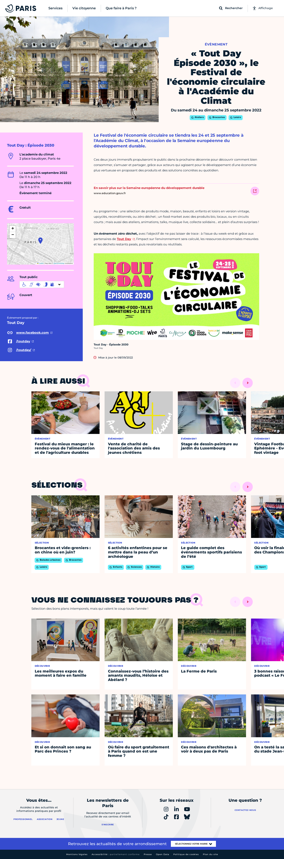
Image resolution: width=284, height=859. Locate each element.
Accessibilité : (116, 854)
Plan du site (210, 854)
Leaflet (40, 263)
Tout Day (124, 239)
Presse (148, 854)
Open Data (162, 854)
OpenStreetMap (58, 263)
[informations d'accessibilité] (41, 284)
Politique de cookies (186, 854)
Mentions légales (76, 854)
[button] (40, 240)
